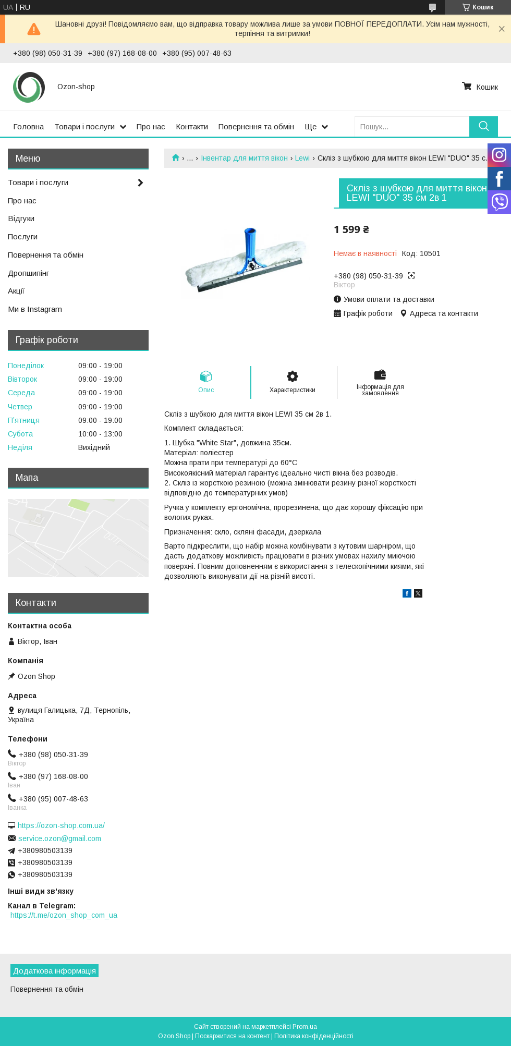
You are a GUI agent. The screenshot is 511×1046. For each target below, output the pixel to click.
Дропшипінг (28, 273)
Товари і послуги (84, 126)
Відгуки (21, 218)
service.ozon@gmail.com (59, 838)
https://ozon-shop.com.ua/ (61, 825)
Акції (16, 290)
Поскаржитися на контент (232, 1036)
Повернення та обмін (256, 126)
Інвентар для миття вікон (244, 158)
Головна (28, 126)
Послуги (23, 236)
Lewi (302, 158)
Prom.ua (305, 1026)
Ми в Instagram (35, 309)
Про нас (151, 126)
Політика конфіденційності (314, 1036)
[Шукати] (483, 126)
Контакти (192, 126)
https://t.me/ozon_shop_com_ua (63, 915)
